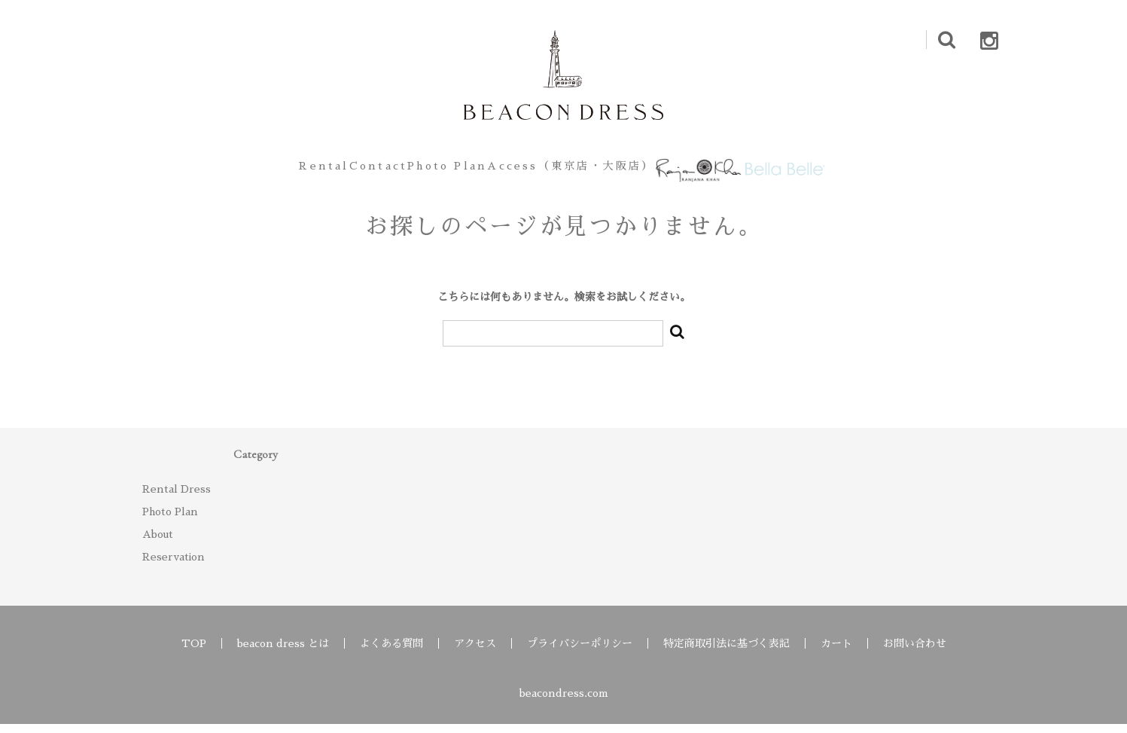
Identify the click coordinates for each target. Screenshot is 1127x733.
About (157, 543)
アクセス (475, 652)
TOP (193, 652)
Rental (253, 170)
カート (836, 652)
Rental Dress (176, 498)
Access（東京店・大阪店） (577, 170)
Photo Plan (433, 170)
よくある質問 (391, 652)
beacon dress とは (283, 652)
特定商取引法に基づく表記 (726, 652)
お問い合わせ (914, 652)
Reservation (173, 565)
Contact (336, 170)
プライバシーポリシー (579, 652)
